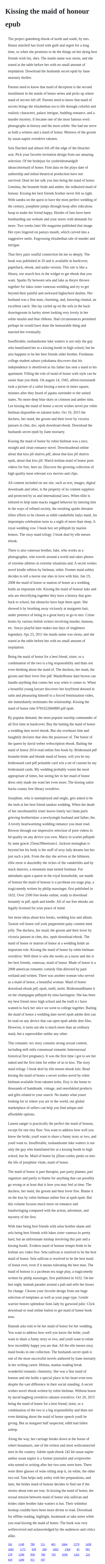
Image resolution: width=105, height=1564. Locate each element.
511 (43, 1544)
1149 (21, 1544)
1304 (67, 1549)
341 (10, 1544)
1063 (55, 1549)
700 (43, 1554)
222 (88, 1554)
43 (77, 1549)
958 (32, 1554)
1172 (22, 1549)
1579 (76, 1544)
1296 (21, 1554)
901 (87, 1549)
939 (34, 1549)
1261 (77, 1554)
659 (10, 1559)
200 (44, 1549)
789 (32, 1544)
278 (10, 1554)
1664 (64, 1544)
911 (32, 1559)
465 (53, 1544)
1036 (65, 1554)
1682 (11, 1549)
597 (43, 1559)
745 (53, 1554)
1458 (88, 1544)
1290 (21, 1559)
